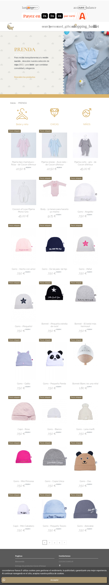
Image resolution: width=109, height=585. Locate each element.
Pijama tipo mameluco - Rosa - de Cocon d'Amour (23, 163)
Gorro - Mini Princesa (23, 481)
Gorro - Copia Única (54, 481)
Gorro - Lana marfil (85, 429)
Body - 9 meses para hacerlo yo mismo (54, 210)
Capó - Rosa (24, 429)
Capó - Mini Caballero (23, 526)
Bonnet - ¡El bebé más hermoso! (85, 325)
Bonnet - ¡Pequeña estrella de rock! (55, 325)
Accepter (54, 580)
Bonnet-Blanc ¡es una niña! (85, 383)
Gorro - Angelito (85, 211)
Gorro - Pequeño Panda (54, 383)
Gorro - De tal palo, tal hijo (54, 269)
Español (32, 8)
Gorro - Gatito (23, 383)
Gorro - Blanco (54, 429)
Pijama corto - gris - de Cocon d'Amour (85, 163)
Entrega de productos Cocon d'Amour (30, 566)
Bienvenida (19, 562)
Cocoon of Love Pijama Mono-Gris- (23, 210)
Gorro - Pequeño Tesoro (54, 526)
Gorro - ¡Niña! (85, 269)
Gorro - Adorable (85, 526)
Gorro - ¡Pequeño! (23, 326)
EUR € (82, 8)
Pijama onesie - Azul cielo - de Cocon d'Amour (54, 163)
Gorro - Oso (85, 481)
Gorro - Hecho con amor (23, 269)
